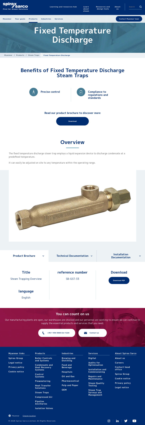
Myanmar (8, 55)
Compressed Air (44, 397)
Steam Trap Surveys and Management (95, 392)
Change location (29, 416)
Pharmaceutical (70, 381)
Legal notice (15, 362)
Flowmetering (42, 381)
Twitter (126, 421)
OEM (64, 389)
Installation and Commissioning (97, 370)
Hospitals (67, 372)
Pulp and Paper (70, 385)
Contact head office (122, 368)
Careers (119, 362)
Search (140, 7)
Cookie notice (16, 371)
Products (20, 55)
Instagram (109, 421)
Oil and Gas (68, 376)
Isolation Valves (44, 408)
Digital (92, 358)
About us (120, 358)
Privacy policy (16, 367)
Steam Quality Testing (96, 384)
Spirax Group (15, 358)
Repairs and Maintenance (95, 377)
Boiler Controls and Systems (43, 359)
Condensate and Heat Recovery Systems (44, 367)
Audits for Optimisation (95, 363)
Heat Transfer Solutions (43, 386)
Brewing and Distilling (68, 359)
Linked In (117, 421)
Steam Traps (33, 55)
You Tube (134, 421)
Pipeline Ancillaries (41, 402)
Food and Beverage (67, 366)
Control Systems (39, 375)
